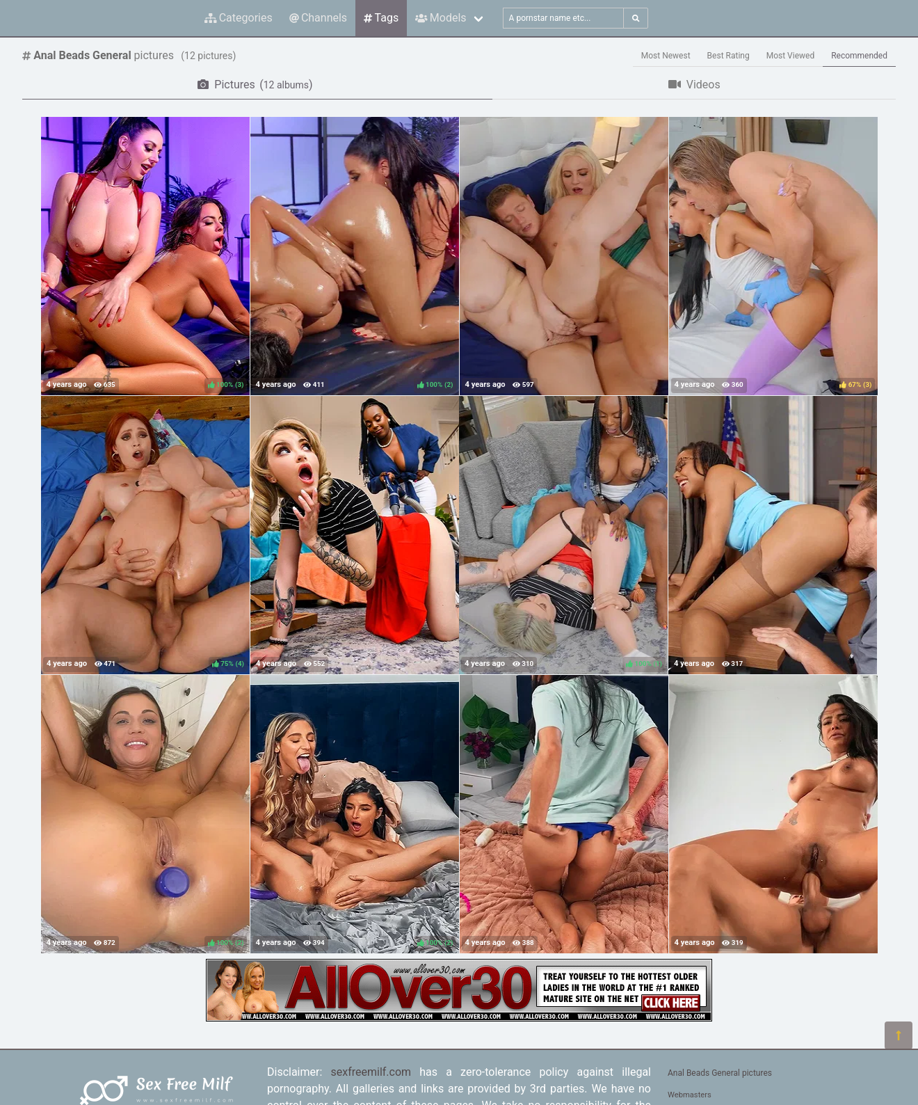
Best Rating (728, 56)
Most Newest (666, 56)
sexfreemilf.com (371, 1072)
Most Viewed (790, 56)
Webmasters (689, 1094)
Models (440, 17)
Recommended (859, 56)
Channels (318, 17)
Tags (381, 17)
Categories (238, 17)
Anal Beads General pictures (720, 1073)
